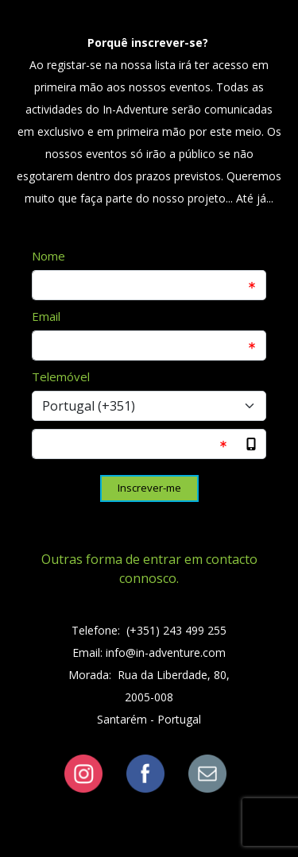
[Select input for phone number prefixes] (149, 406)
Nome (48, 256)
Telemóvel (61, 376)
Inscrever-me (149, 488)
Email (46, 316)
